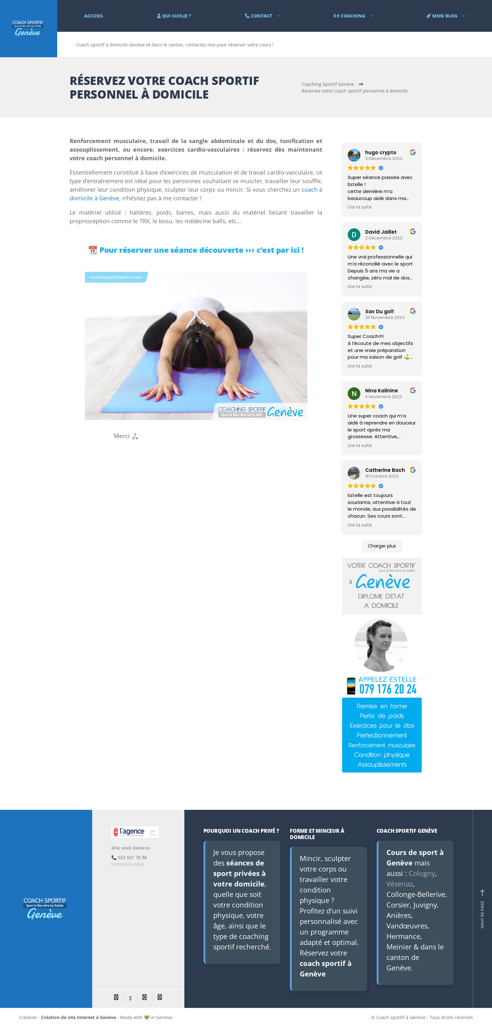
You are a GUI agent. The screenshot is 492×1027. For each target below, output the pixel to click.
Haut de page (482, 909)
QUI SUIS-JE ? (174, 16)
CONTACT (258, 16)
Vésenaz (399, 883)
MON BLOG (442, 16)
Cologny (422, 873)
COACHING (349, 16)
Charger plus (382, 546)
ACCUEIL (93, 16)
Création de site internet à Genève (78, 1017)
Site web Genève (130, 848)
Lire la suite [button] (360, 207)
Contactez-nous (127, 864)
